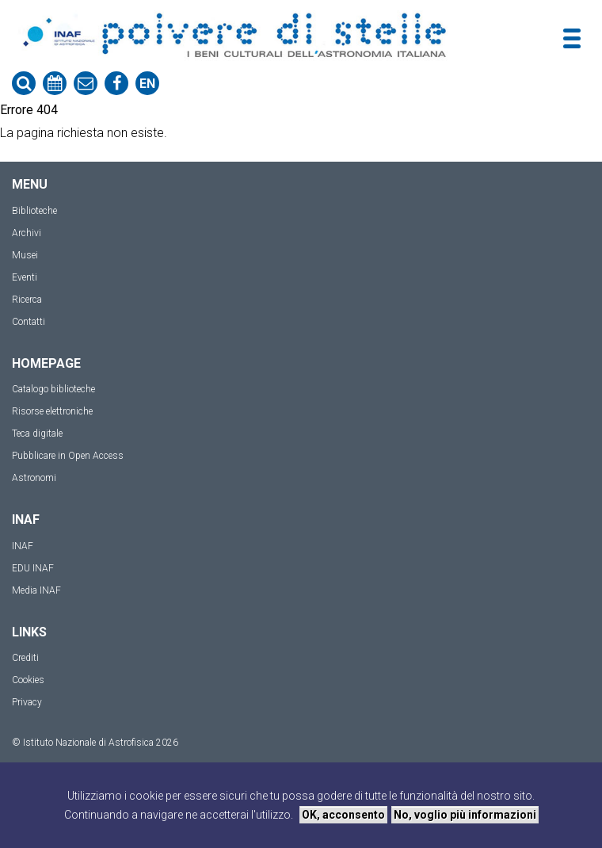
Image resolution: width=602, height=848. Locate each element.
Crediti (25, 657)
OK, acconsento (343, 814)
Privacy (27, 702)
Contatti (28, 321)
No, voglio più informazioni (465, 814)
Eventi (24, 277)
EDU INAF (33, 568)
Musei (25, 255)
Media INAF (36, 590)
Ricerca (27, 299)
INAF (22, 546)
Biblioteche (34, 210)
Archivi (26, 233)
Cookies (28, 680)
